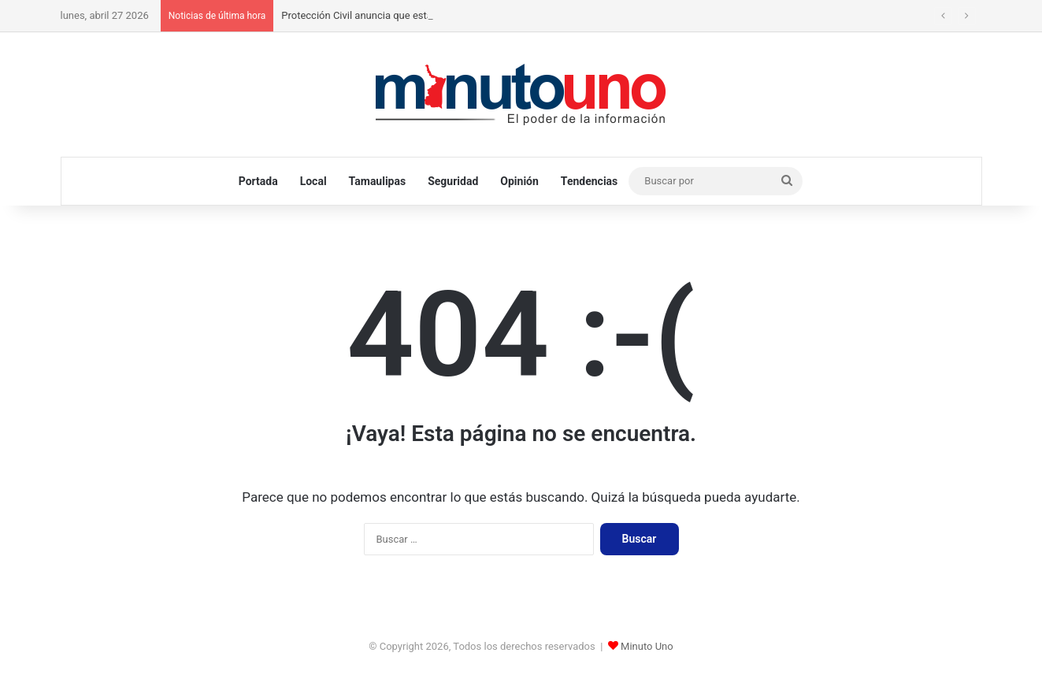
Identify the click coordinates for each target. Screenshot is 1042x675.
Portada (258, 181)
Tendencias (589, 181)
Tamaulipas (377, 181)
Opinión (519, 181)
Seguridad (453, 181)
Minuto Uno (647, 646)
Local (313, 181)
